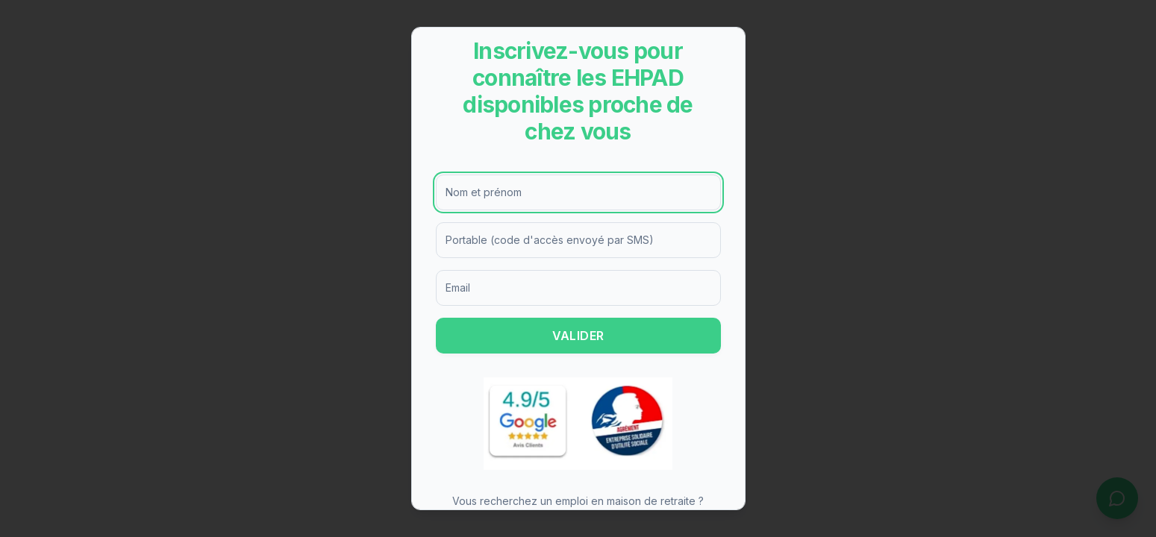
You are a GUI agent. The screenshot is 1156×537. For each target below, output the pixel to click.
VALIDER (578, 335)
